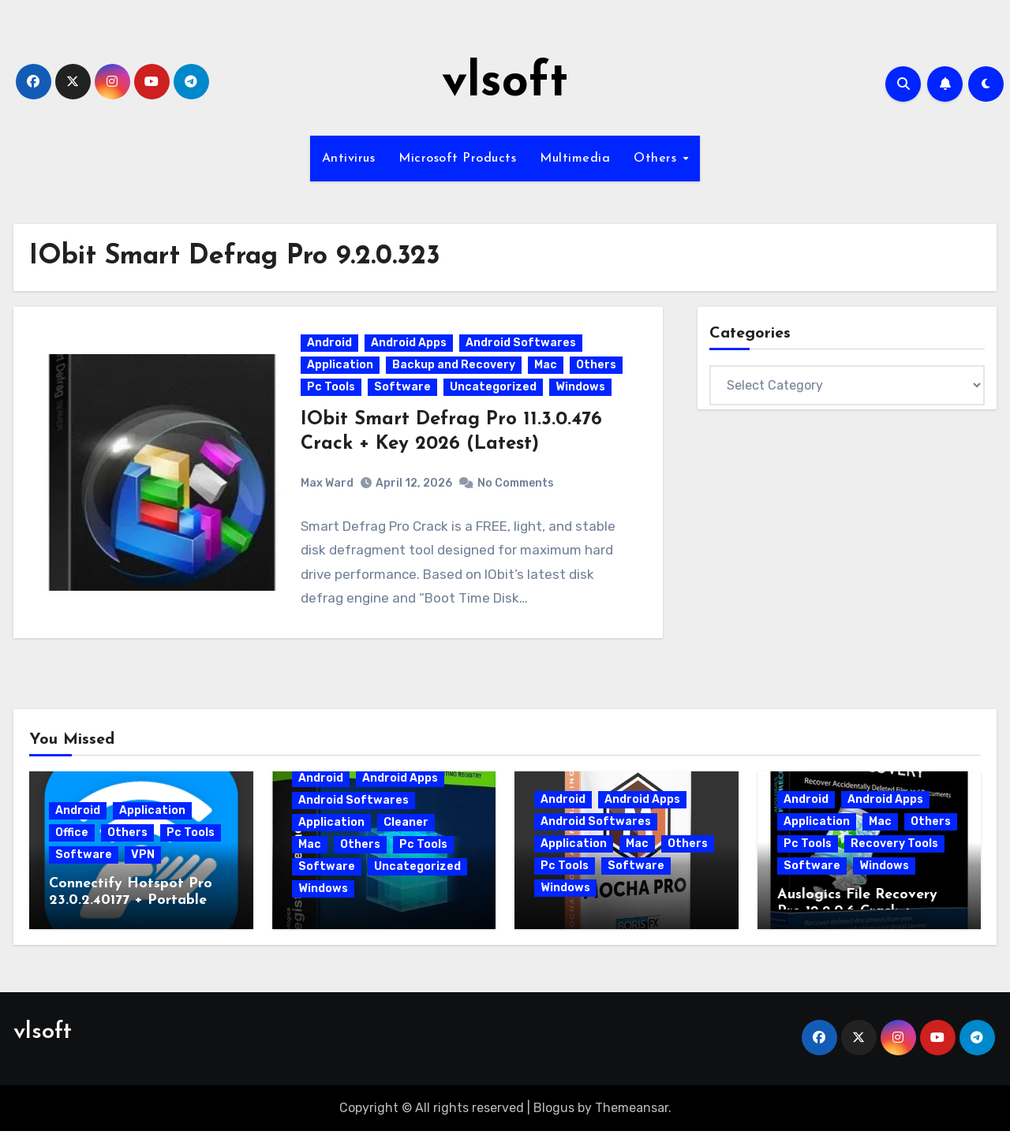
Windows (582, 394)
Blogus (553, 1121)
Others (657, 158)
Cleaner (405, 836)
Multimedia (575, 158)
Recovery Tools (894, 857)
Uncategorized (494, 394)
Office (71, 846)
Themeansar (631, 1121)
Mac (547, 372)
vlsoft (505, 83)
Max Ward (328, 490)
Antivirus (349, 158)
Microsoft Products (457, 158)
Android (331, 350)
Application (342, 372)
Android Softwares (522, 350)
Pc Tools (333, 394)
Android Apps (410, 350)
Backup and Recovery (455, 372)
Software (404, 394)
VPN (143, 868)
